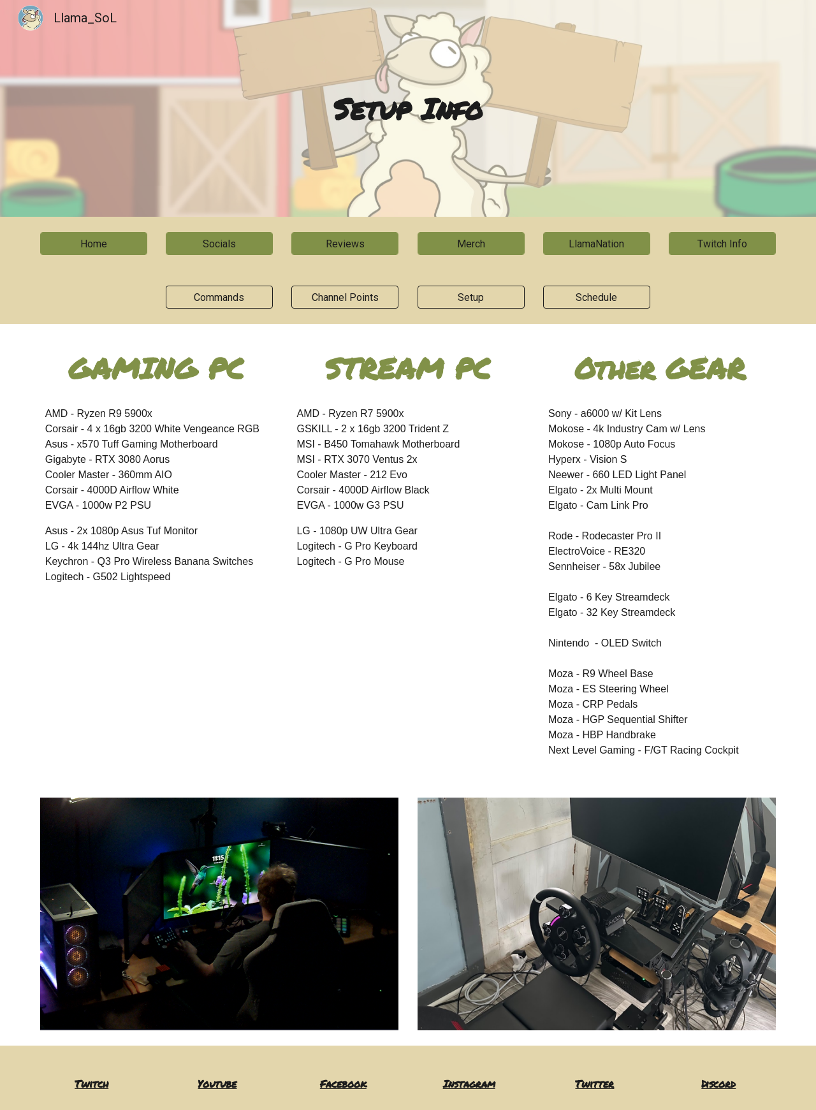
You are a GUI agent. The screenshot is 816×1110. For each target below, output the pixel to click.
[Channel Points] (345, 297)
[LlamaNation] (597, 244)
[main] (408, 109)
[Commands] (219, 297)
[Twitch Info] (722, 244)
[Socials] (219, 244)
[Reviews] (345, 244)
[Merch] (471, 244)
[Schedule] (597, 297)
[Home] (94, 244)
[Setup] (471, 297)
